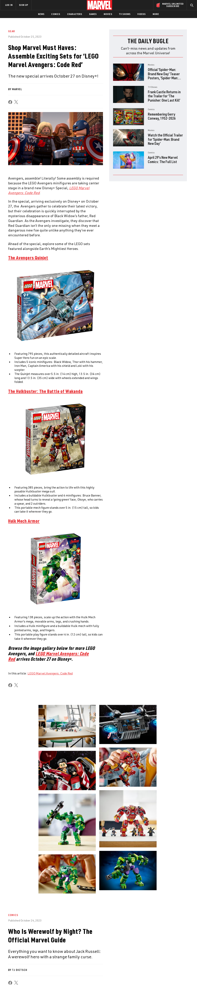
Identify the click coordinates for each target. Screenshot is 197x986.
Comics (55, 14)
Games (93, 14)
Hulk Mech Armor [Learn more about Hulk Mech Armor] (24, 521)
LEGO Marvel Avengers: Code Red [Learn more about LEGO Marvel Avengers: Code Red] (48, 656)
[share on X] (16, 102)
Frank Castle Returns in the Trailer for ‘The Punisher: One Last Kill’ (164, 96)
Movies (108, 14)
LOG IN (9, 4)
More (156, 14)
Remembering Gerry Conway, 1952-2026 (162, 116)
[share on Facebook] (10, 102)
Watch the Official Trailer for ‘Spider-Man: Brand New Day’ (165, 139)
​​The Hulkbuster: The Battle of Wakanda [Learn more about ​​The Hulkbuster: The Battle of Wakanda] (45, 391)
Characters (74, 14)
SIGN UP (23, 4)
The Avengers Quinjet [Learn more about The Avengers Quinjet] (28, 258)
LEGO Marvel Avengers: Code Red (50, 673)
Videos (141, 14)
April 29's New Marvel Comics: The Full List (163, 159)
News (41, 14)
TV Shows (125, 14)
